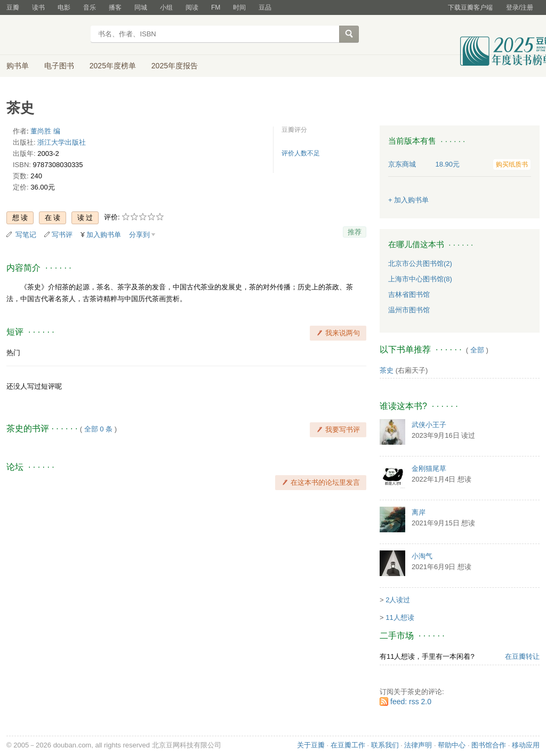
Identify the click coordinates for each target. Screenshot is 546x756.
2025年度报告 (174, 65)
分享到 (139, 235)
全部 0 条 (98, 429)
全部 (477, 350)
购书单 (17, 65)
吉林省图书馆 (409, 294)
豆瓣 (12, 7)
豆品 (265, 7)
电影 (64, 7)
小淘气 (422, 556)
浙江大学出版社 (61, 142)
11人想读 (400, 617)
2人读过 (398, 600)
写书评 (62, 235)
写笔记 (25, 235)
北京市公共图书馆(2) (420, 263)
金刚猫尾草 (429, 468)
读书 (38, 7)
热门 (13, 353)
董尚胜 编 (45, 131)
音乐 (89, 7)
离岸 (418, 512)
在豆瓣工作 (348, 745)
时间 (239, 7)
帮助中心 (451, 745)
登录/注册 (519, 7)
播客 (115, 7)
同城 (140, 7)
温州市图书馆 (409, 310)
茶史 (387, 370)
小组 (166, 7)
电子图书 (59, 65)
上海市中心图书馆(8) (420, 279)
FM (215, 7)
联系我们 (385, 745)
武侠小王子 (429, 425)
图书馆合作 (488, 745)
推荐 (355, 232)
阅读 (192, 7)
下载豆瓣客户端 (470, 7)
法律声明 (418, 745)
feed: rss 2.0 (410, 701)
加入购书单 (103, 235)
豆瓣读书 (45, 35)
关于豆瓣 (311, 745)
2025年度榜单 (113, 65)
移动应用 (526, 745)
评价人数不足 (301, 153)
